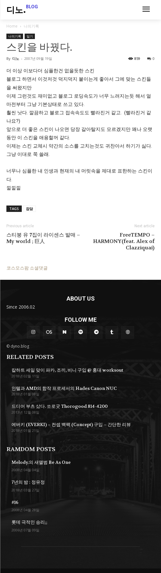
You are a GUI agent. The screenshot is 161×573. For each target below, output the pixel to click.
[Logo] (22, 10)
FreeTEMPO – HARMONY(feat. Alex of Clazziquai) (124, 241)
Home (12, 26)
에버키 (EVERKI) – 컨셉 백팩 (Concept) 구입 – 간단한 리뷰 (71, 424)
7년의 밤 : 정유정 (28, 482)
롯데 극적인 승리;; (29, 522)
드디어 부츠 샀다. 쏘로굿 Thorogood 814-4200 (60, 406)
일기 (30, 36)
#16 (15, 502)
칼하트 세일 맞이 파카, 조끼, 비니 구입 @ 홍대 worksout (67, 370)
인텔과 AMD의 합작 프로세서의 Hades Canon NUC (64, 388)
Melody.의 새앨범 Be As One (41, 462)
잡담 (29, 208)
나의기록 (31, 26)
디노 (15, 58)
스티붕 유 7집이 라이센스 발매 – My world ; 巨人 (43, 238)
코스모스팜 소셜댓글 (27, 267)
